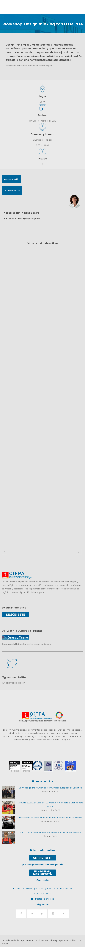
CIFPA (42, 101)
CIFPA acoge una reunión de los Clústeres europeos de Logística (50, 741)
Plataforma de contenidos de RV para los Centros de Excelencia (50, 771)
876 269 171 (9, 218)
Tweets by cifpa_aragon (13, 636)
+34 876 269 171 (44, 847)
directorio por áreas (44, 852)
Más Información (11, 179)
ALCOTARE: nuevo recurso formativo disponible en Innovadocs (50, 786)
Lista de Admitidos (12, 190)
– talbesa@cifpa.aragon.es (27, 218)
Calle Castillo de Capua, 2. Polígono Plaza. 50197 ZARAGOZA (43, 842)
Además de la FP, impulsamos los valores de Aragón (26, 597)
